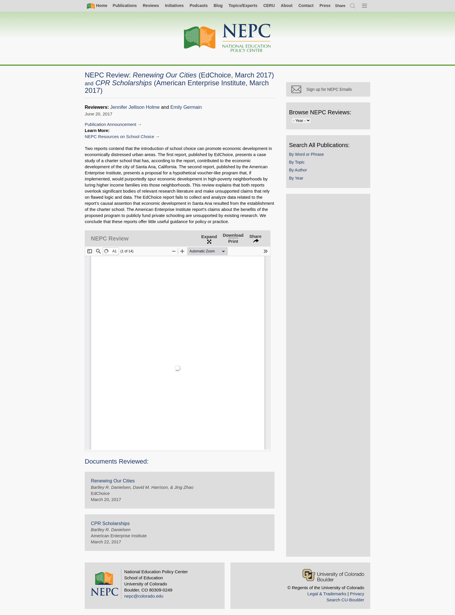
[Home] (227, 38)
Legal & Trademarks (326, 593)
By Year (296, 178)
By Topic (297, 162)
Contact (305, 5)
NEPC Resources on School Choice (119, 136)
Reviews (151, 5)
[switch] (340, 5)
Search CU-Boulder (345, 599)
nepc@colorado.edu (143, 596)
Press (325, 5)
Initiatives (174, 5)
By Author (298, 170)
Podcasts (198, 5)
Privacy (357, 593)
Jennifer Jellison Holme (135, 107)
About (286, 5)
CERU (269, 5)
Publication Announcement (110, 124)
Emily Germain (186, 107)
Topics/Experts (243, 5)
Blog (218, 5)
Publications (125, 5)
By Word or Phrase (306, 154)
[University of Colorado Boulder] (333, 575)
